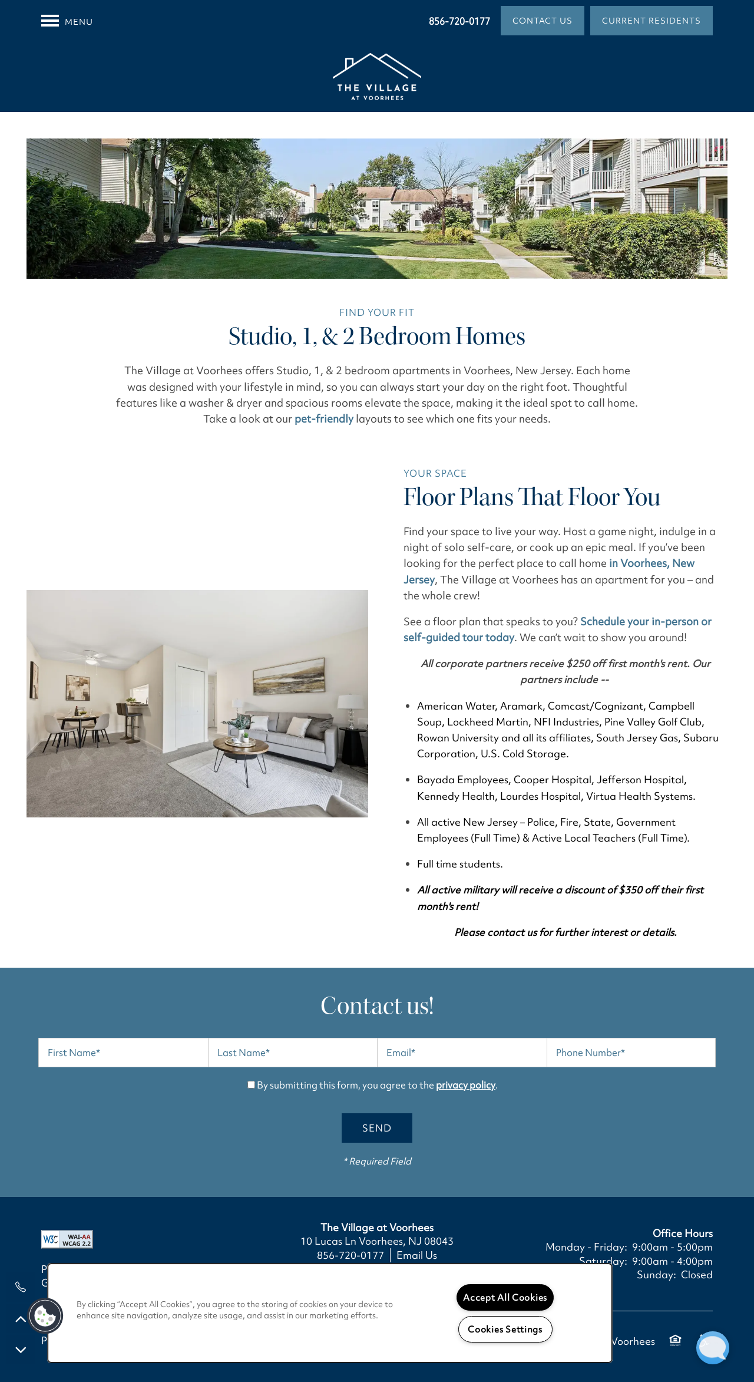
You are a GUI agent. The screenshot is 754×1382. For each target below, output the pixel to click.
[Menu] (67, 20)
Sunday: (656, 1274)
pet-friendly (324, 418)
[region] (330, 1313)
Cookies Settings (505, 1329)
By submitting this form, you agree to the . (377, 1084)
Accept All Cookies (505, 1297)
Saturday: (603, 1261)
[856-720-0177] (20, 1287)
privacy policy (465, 1084)
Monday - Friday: (586, 1247)
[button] (542, 20)
